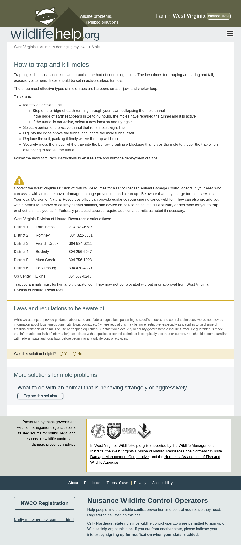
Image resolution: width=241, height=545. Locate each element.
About (73, 483)
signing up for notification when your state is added (152, 535)
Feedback (92, 483)
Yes (67, 354)
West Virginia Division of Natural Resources (148, 451)
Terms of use (117, 483)
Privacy (140, 483)
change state (219, 16)
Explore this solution (40, 396)
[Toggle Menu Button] (230, 33)
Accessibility (162, 483)
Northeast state (109, 523)
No (79, 354)
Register (94, 515)
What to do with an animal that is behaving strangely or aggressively (102, 387)
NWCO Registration (44, 503)
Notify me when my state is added (44, 520)
